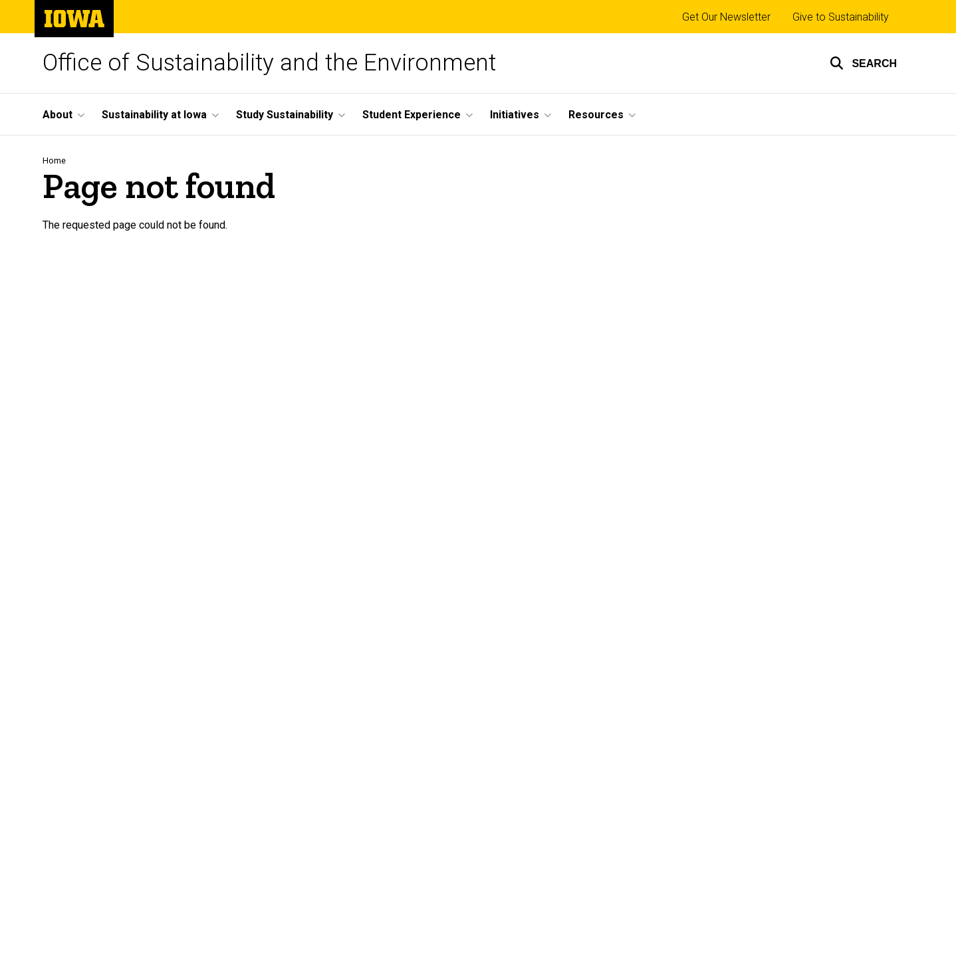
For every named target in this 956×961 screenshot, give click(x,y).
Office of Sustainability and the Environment (269, 62)
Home (54, 160)
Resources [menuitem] (596, 114)
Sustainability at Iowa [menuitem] (154, 114)
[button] (863, 63)
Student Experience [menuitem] (411, 114)
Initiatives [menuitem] (514, 114)
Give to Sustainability (840, 17)
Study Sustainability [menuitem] (284, 114)
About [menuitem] (57, 114)
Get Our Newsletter (726, 17)
